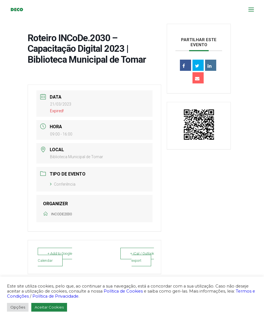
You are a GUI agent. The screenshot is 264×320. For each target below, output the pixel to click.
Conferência (62, 184)
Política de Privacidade (55, 296)
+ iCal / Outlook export (142, 257)
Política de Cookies (123, 291)
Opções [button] (17, 307)
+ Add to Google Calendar (55, 257)
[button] (251, 9)
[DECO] (16, 9)
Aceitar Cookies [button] (49, 307)
